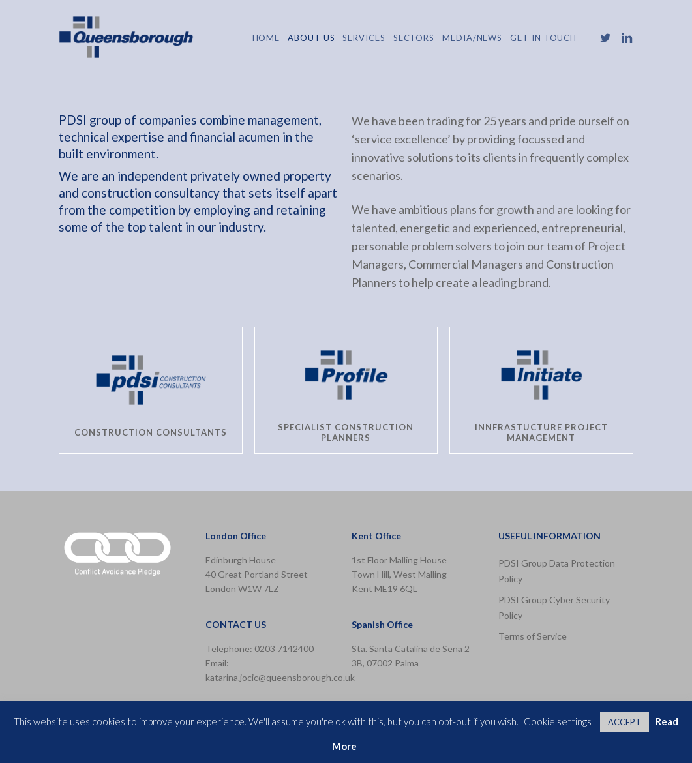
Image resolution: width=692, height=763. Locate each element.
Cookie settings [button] (558, 721)
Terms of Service (532, 636)
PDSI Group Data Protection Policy (556, 571)
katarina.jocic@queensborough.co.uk (280, 677)
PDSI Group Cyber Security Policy (554, 607)
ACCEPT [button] (624, 722)
